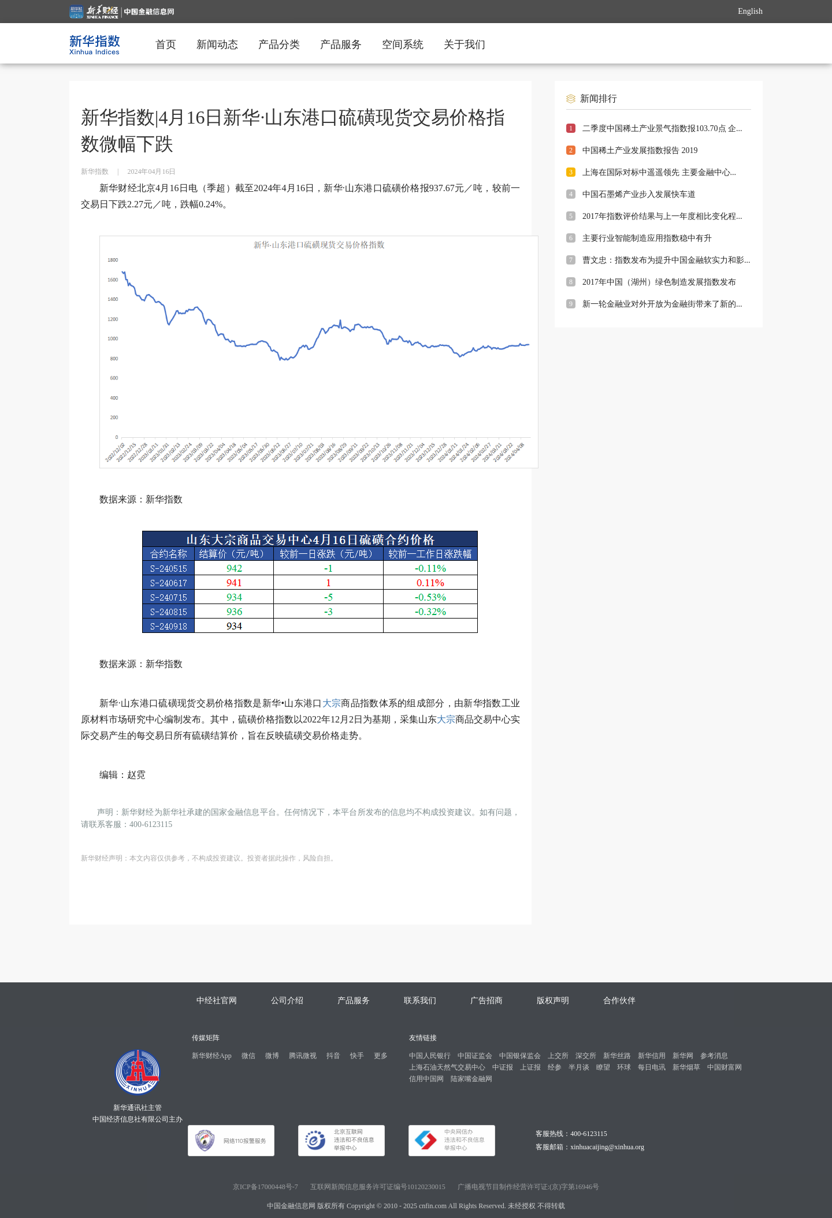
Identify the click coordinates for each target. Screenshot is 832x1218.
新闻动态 (217, 44)
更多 (381, 1056)
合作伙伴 (619, 1000)
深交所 (585, 1056)
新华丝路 (617, 1056)
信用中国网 (426, 1079)
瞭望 (603, 1067)
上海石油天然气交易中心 (447, 1067)
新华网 (683, 1056)
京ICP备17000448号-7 (265, 1187)
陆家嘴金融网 (471, 1079)
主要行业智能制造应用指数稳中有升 (647, 238)
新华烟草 (686, 1067)
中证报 (502, 1067)
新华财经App (212, 1056)
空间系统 (403, 44)
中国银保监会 (520, 1056)
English (750, 11)
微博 (272, 1056)
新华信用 (652, 1056)
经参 (555, 1067)
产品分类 (279, 44)
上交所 (558, 1056)
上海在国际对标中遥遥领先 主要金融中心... (659, 172)
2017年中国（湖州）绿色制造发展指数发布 (659, 282)
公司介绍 (287, 1000)
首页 (165, 44)
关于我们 (464, 44)
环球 (624, 1067)
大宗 (331, 703)
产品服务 (341, 44)
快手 (357, 1056)
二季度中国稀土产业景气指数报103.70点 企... (662, 128)
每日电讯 (652, 1067)
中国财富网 (724, 1067)
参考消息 (714, 1056)
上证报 (530, 1067)
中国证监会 (475, 1056)
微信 (248, 1056)
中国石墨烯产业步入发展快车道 (639, 194)
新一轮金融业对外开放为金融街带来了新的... (662, 304)
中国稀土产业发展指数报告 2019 (640, 150)
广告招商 (486, 1000)
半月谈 (579, 1067)
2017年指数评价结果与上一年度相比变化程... (662, 216)
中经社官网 (216, 1000)
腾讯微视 (303, 1056)
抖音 (333, 1056)
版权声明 (553, 1000)
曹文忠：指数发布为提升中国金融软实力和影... (666, 260)
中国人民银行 (430, 1056)
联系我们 (420, 1000)
